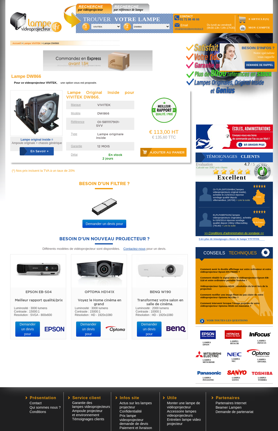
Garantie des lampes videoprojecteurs (91, 405)
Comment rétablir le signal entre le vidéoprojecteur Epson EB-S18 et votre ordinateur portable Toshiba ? (234, 279)
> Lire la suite (243, 200)
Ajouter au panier (167, 152)
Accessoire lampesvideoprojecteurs (182, 413)
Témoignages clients (88, 419)
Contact (36, 403)
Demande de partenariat (234, 412)
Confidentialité (131, 411)
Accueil (17, 43)
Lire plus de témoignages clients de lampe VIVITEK (229, 238)
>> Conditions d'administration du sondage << (234, 233)
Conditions (38, 412)
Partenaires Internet (231, 403)
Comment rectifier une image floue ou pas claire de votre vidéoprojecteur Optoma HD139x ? (231, 296)
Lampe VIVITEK (32, 43)
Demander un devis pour (104, 224)
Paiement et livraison (136, 428)
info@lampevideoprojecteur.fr (189, 28)
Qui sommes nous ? (45, 407)
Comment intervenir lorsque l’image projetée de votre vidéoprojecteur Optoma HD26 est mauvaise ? (230, 304)
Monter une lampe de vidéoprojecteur (183, 405)
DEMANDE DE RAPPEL (259, 65)
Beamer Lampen (229, 407)
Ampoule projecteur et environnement (87, 413)
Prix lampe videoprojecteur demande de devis (134, 420)
